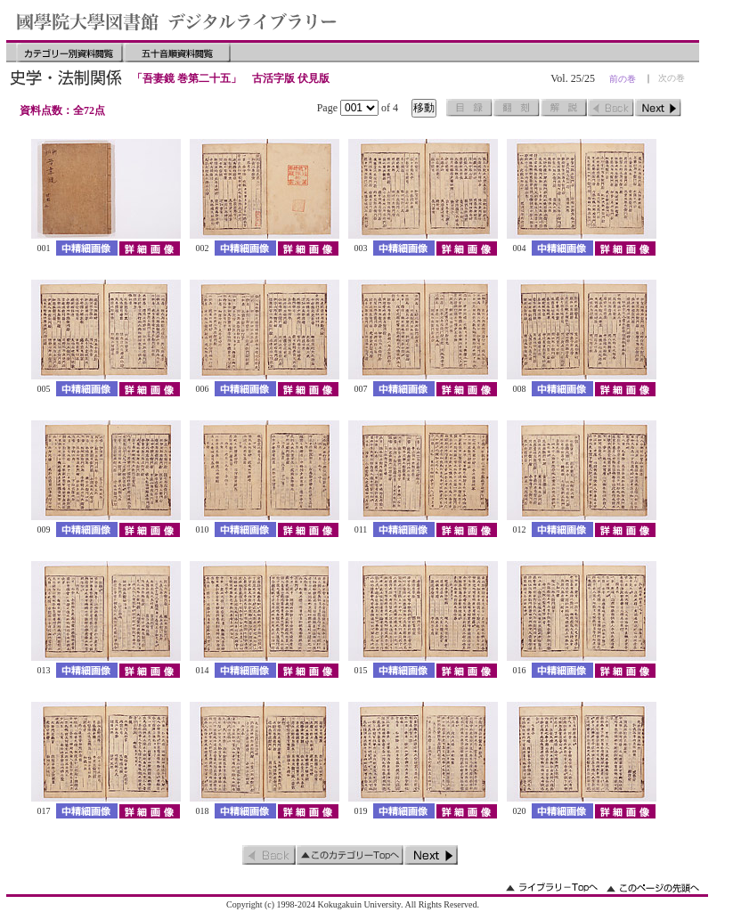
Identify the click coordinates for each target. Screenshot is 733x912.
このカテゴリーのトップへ (350, 855)
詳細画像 (149, 248)
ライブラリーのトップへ (552, 887)
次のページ (658, 108)
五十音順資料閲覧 (177, 52)
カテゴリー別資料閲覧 (69, 52)
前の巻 (622, 79)
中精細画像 (87, 248)
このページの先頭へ (653, 887)
